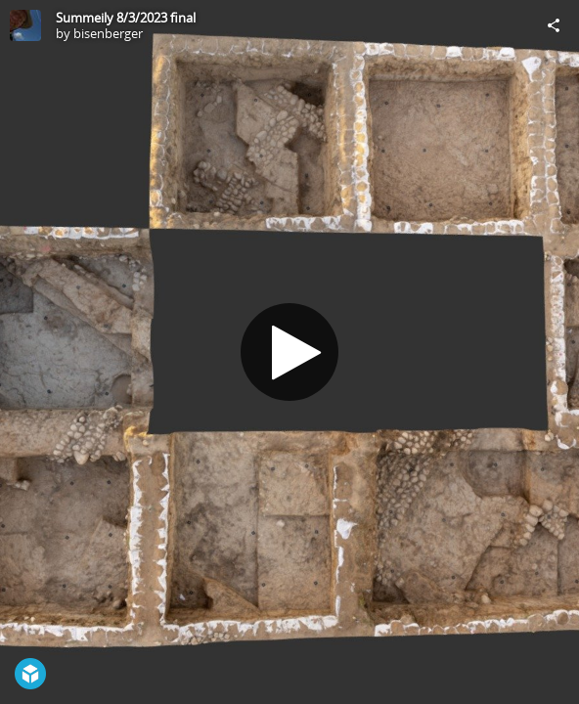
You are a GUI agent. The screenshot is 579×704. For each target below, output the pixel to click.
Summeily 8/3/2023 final (126, 17)
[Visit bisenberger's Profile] (25, 25)
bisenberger (108, 33)
